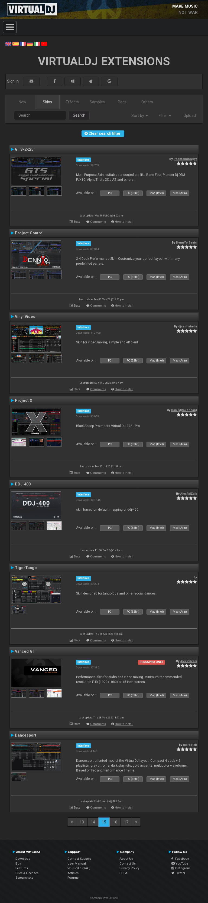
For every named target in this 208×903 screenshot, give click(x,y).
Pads (122, 102)
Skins (47, 102)
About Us (126, 859)
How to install (124, 222)
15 (104, 822)
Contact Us (127, 863)
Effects (72, 102)
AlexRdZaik (188, 493)
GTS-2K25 (24, 149)
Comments (98, 222)
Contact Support (79, 859)
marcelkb (190, 745)
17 (126, 822)
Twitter (178, 873)
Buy (18, 863)
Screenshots (24, 877)
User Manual (76, 863)
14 (93, 822)
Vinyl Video (25, 316)
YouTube (179, 863)
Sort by (139, 115)
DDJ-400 (23, 484)
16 (115, 822)
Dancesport (25, 735)
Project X (23, 400)
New (22, 102)
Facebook (180, 859)
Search (79, 115)
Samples (97, 102)
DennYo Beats (186, 242)
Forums (73, 877)
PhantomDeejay (185, 159)
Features (21, 868)
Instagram (180, 868)
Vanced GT (25, 651)
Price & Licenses (26, 873)
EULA (123, 873)
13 (82, 822)
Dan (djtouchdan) (184, 410)
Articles (73, 873)
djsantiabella (187, 326)
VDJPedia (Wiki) (78, 868)
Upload (190, 115)
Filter (165, 115)
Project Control (29, 233)
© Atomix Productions (104, 898)
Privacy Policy (129, 868)
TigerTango (26, 568)
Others (147, 102)
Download (22, 859)
